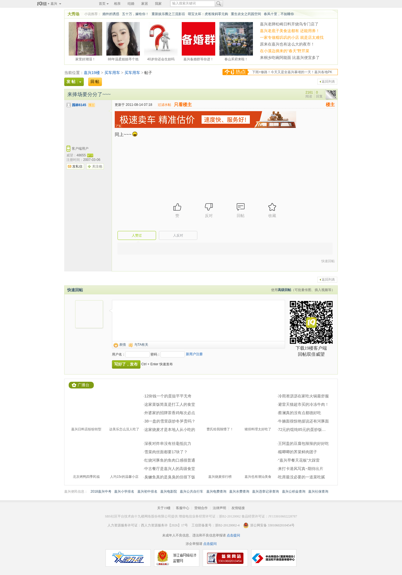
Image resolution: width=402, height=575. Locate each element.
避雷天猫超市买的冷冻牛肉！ (303, 404)
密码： (155, 354)
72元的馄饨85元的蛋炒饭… (302, 429)
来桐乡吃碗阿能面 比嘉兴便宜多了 (290, 57)
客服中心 (182, 508)
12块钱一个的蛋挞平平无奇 (168, 396)
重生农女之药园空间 (246, 14)
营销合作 (201, 508)
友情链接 (238, 508)
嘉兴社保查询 (318, 491)
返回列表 (328, 81)
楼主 (330, 104)
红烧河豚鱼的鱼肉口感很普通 (169, 460)
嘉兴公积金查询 (293, 491)
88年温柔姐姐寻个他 (123, 58)
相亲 (117, 4)
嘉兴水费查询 (239, 491)
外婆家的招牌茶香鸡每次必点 (169, 413)
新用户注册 (194, 354)
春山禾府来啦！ (236, 58)
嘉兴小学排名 (124, 491)
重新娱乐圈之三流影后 (168, 14)
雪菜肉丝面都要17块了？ (166, 452)
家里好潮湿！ (85, 58)
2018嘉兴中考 (100, 491)
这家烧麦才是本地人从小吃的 (169, 429)
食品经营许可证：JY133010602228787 (269, 516)
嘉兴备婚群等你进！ (198, 58)
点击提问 (233, 535)
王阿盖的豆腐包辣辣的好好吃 (303, 443)
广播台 (83, 385)
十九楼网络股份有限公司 (152, 516)
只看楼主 (183, 104)
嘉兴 (54, 4)
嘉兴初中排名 (147, 491)
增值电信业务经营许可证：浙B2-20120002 (210, 516)
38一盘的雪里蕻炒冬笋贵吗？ (170, 421)
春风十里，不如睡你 (279, 14)
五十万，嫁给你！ (135, 14)
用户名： (118, 354)
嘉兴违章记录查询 (265, 491)
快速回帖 (328, 261)
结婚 (131, 4)
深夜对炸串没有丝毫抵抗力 (167, 443)
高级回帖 (284, 290)
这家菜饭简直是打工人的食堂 (169, 404)
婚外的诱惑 (110, 14)
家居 (144, 4)
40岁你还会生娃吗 (160, 58)
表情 (122, 345)
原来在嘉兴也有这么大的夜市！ (287, 44)
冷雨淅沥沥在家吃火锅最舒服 (303, 396)
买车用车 (112, 72)
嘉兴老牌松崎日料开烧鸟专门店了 (289, 24)
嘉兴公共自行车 (191, 491)
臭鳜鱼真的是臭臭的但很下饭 (169, 477)
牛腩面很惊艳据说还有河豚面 (303, 421)
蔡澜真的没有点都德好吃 (299, 413)
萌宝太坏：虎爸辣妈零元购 (208, 14)
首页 (102, 4)
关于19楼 (164, 508)
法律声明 (219, 508)
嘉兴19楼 (92, 72)
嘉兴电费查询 (216, 491)
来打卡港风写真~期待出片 (300, 468)
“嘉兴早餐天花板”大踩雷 (299, 460)
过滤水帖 (164, 105)
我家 (158, 4)
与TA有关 (141, 345)
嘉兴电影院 (168, 491)
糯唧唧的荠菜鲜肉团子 (297, 452)
